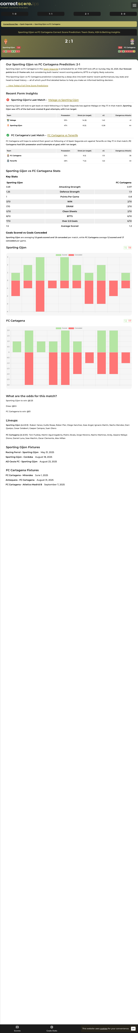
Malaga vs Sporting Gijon (63, 99)
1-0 (15, 14)
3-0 (123, 14)
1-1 (51, 14)
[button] (134, 5)
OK (133, 1028)
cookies (103, 1028)
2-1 (87, 14)
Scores (17, 1028)
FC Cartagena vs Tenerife (62, 135)
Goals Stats (51, 1028)
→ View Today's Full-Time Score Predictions (27, 85)
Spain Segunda (50, 69)
